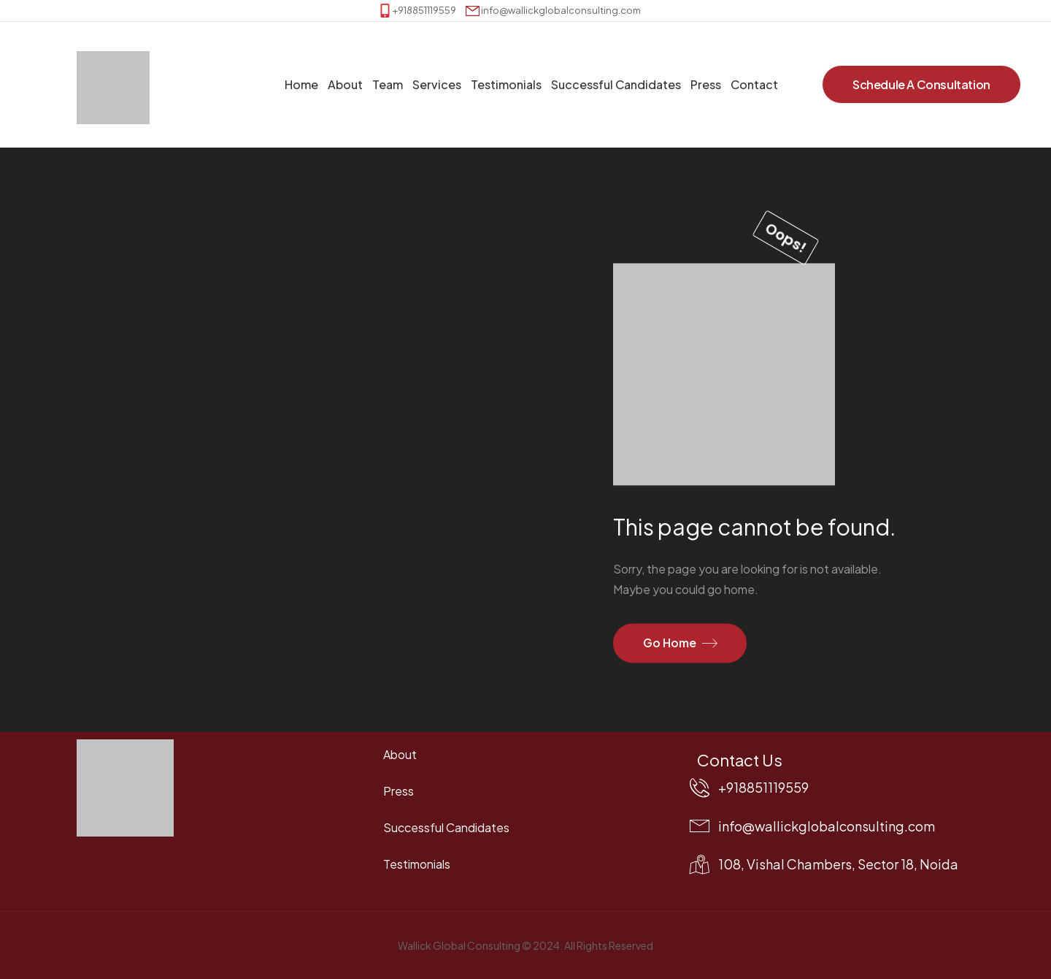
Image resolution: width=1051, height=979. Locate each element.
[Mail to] (553, 10)
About (345, 84)
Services (436, 84)
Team (387, 84)
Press (705, 84)
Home (301, 84)
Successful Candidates (616, 84)
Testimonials (506, 84)
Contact (754, 84)
